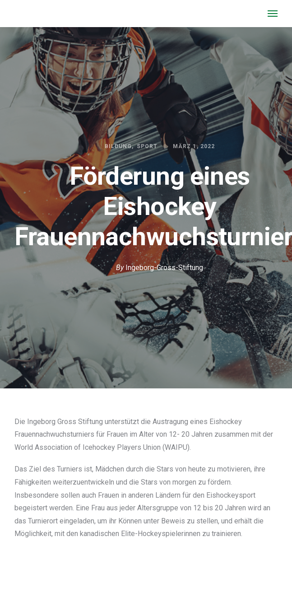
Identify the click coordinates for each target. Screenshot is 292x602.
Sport (147, 146)
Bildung (118, 146)
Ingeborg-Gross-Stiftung (164, 267)
